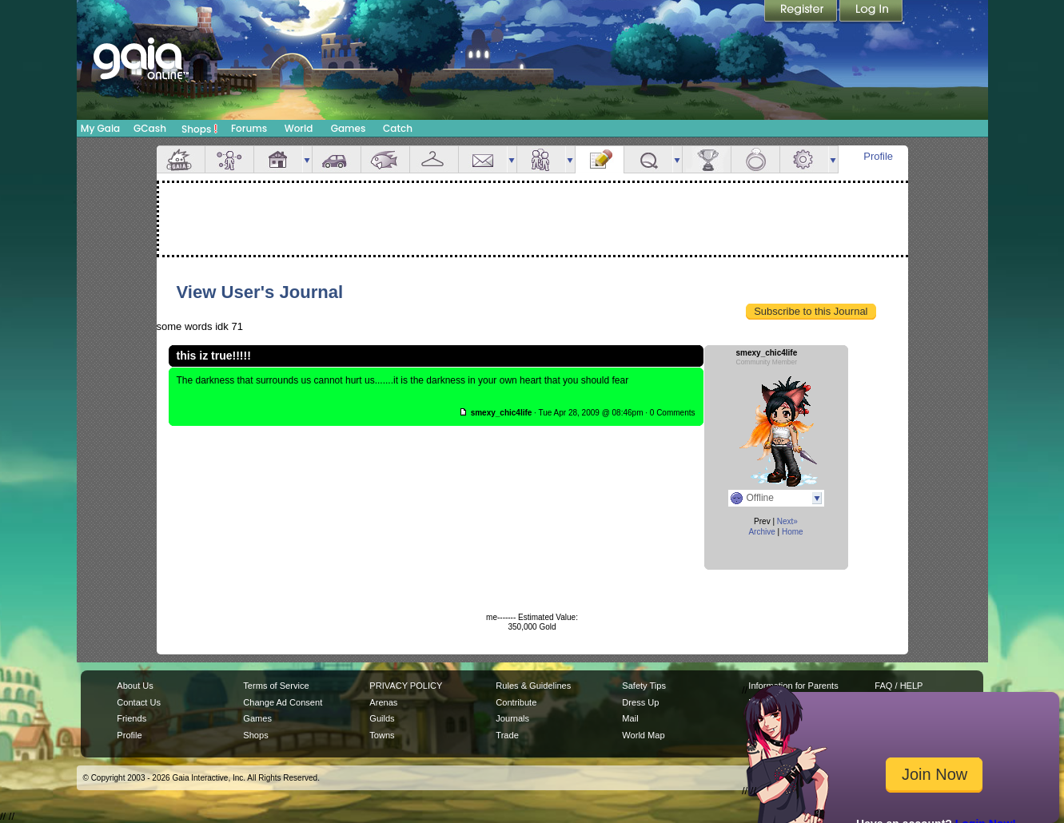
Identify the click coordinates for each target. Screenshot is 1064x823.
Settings (804, 159)
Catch (397, 128)
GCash (149, 128)
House (278, 159)
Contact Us (139, 702)
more (307, 159)
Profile (878, 156)
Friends (541, 159)
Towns (381, 735)
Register (801, 12)
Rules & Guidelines (533, 685)
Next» (787, 521)
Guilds (381, 718)
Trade (507, 735)
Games (348, 128)
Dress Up (640, 702)
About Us (135, 685)
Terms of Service (276, 685)
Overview (181, 159)
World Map (643, 735)
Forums (249, 128)
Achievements (707, 159)
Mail (483, 159)
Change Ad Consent (282, 702)
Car (337, 159)
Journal (600, 159)
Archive (761, 531)
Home (792, 531)
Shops (199, 129)
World (299, 128)
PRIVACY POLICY (405, 685)
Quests (648, 159)
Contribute (516, 702)
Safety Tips (644, 685)
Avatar (229, 159)
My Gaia (100, 128)
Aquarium (385, 159)
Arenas (383, 702)
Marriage (755, 159)
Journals (512, 718)
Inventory (434, 159)
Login (871, 12)
